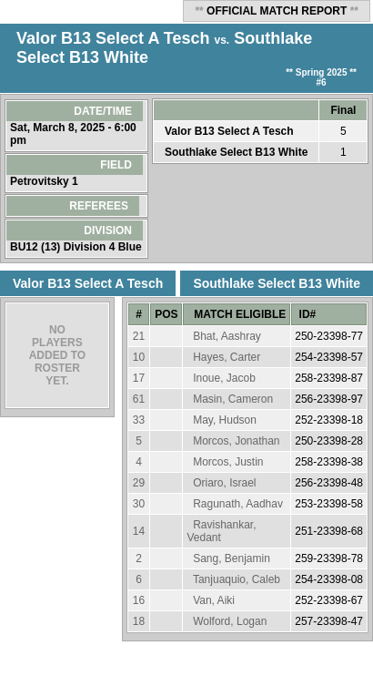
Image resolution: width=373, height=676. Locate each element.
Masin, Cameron (233, 399)
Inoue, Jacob (224, 378)
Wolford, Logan (230, 621)
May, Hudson (225, 420)
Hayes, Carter (226, 357)
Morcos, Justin (228, 462)
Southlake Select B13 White (236, 152)
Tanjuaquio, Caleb (236, 579)
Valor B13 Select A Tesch (112, 38)
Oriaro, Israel (224, 482)
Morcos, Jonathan (236, 441)
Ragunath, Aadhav (238, 503)
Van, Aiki (214, 600)
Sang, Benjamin (231, 558)
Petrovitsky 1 (45, 181)
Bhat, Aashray (227, 336)
